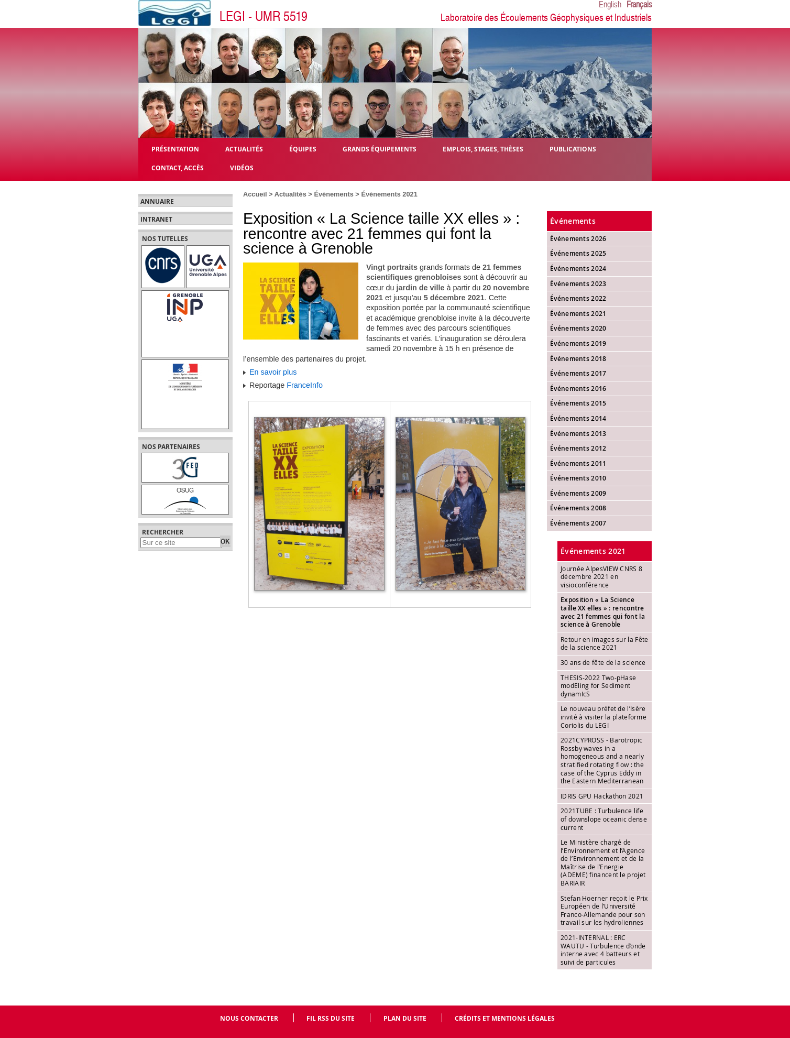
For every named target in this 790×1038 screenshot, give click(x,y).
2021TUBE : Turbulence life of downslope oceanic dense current (604, 818)
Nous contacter (249, 1018)
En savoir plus (273, 372)
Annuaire (157, 202)
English (610, 5)
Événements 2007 (578, 523)
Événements (333, 194)
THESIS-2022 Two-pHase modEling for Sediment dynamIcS (598, 685)
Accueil (255, 194)
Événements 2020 (578, 328)
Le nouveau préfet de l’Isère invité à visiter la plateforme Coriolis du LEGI (603, 716)
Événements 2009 (578, 493)
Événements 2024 (578, 268)
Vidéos (242, 167)
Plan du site (404, 1018)
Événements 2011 (578, 463)
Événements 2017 (578, 373)
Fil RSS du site (330, 1018)
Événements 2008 (578, 508)
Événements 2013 (578, 433)
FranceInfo (305, 385)
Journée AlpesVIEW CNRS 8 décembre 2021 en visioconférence (601, 576)
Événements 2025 (578, 253)
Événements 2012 (578, 448)
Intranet (156, 219)
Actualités (290, 194)
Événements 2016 (578, 388)
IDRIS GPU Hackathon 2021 (602, 796)
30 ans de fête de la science (603, 662)
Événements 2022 (578, 298)
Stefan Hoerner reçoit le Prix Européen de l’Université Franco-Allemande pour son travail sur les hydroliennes (604, 910)
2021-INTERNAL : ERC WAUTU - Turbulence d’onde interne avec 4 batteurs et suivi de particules (603, 949)
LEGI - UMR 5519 (264, 16)
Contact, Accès (177, 167)
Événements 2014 (578, 418)
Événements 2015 (578, 403)
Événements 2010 (578, 478)
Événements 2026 (578, 238)
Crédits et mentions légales (505, 1018)
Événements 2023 (578, 283)
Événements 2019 (578, 343)
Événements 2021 (389, 194)
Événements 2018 (578, 358)
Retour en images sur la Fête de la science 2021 (604, 643)
